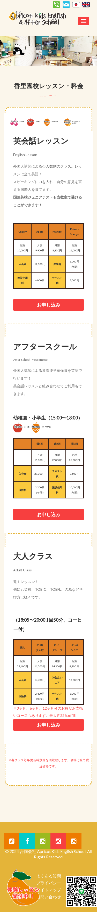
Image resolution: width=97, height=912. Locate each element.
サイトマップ (48, 889)
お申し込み (48, 305)
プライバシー (48, 882)
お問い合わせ (48, 896)
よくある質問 (48, 875)
